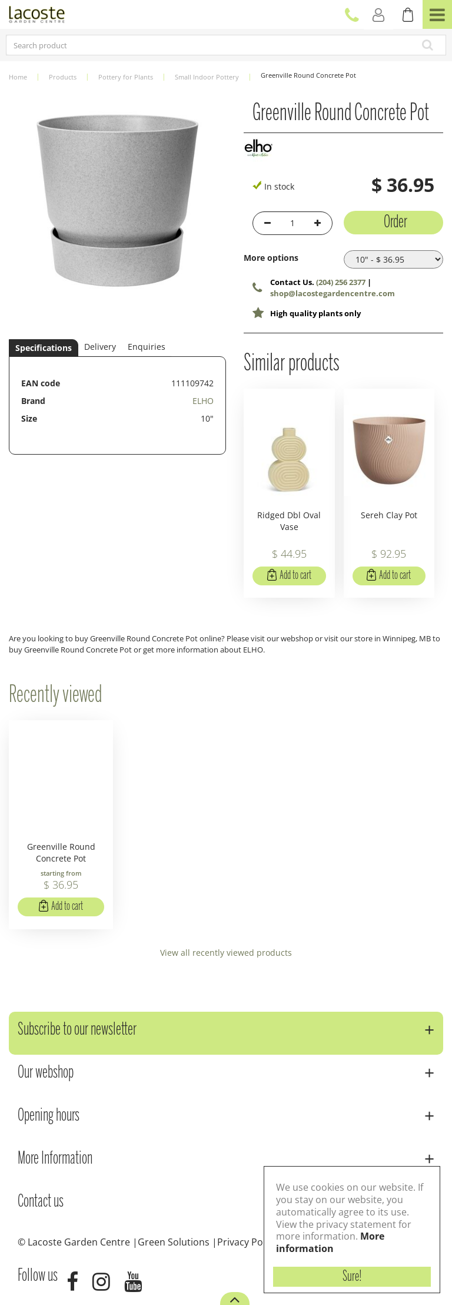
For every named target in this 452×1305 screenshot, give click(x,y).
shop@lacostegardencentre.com (332, 293)
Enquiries (146, 346)
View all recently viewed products (226, 952)
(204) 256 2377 (340, 282)
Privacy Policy (247, 1242)
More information (330, 1242)
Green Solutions (174, 1242)
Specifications (43, 347)
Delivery (100, 346)
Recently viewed (55, 695)
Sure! (352, 1277)
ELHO (203, 400)
